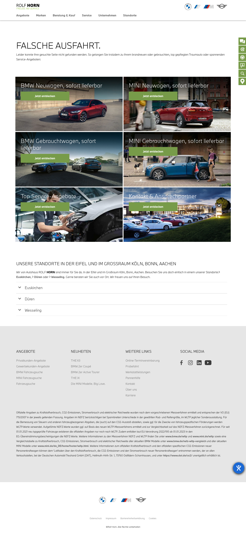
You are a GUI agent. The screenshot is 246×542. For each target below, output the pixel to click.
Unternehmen (107, 15)
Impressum (111, 518)
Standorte (129, 15)
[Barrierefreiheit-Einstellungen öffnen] (238, 468)
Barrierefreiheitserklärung (132, 518)
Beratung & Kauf (64, 15)
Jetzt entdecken (45, 96)
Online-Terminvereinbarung (143, 360)
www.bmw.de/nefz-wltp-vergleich (186, 441)
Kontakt (130, 383)
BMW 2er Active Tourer (85, 372)
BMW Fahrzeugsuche (29, 372)
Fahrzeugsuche (25, 383)
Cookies (152, 518)
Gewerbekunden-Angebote (33, 366)
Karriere (131, 395)
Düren (38, 277)
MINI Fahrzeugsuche (29, 378)
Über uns (131, 389)
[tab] (121, 287)
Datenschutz (96, 518)
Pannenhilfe (133, 378)
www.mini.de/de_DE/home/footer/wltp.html (63, 446)
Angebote (22, 15)
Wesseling (57, 277)
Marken (41, 15)
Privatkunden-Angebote (31, 360)
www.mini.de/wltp (203, 436)
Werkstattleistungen (138, 372)
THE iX (75, 378)
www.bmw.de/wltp (176, 436)
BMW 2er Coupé (81, 366)
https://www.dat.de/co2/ (177, 455)
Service (87, 15)
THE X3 (75, 360)
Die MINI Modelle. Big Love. (88, 383)
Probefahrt (132, 366)
